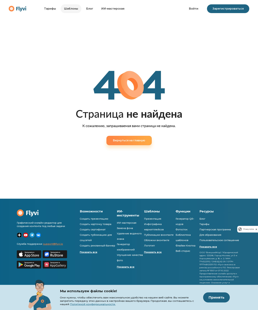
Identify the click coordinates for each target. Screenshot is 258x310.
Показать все (88, 252)
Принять (216, 297)
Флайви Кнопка (185, 245)
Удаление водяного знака (129, 236)
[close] (256, 229)
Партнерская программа (215, 229)
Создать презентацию (94, 218)
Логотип (149, 245)
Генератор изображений (126, 247)
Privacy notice (248, 229)
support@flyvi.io (53, 243)
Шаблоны (71, 8)
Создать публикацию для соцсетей (96, 237)
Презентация (152, 218)
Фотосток (181, 229)
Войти (193, 8)
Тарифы (50, 8)
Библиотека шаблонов (183, 237)
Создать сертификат (93, 229)
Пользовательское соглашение (219, 240)
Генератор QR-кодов (185, 221)
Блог (89, 8)
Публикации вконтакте (159, 234)
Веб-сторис (183, 250)
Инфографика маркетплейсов (154, 227)
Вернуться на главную (129, 140)
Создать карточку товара (95, 224)
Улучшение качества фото (130, 257)
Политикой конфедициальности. (93, 304)
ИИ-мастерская (112, 8)
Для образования (210, 234)
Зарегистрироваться (228, 8)
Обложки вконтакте (156, 240)
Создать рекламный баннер (97, 245)
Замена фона (125, 228)
